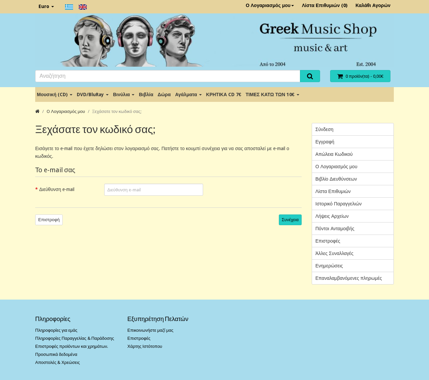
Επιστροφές (327, 241)
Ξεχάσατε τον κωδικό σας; (116, 111)
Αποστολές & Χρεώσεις (57, 362)
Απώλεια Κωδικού (334, 154)
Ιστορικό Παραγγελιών (338, 203)
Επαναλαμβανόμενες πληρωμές (348, 278)
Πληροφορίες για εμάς (56, 330)
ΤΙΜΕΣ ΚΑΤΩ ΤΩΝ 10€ (272, 94)
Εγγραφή (324, 141)
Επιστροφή (49, 219)
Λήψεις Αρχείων (332, 216)
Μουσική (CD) (54, 94)
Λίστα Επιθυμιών (333, 191)
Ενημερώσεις (329, 265)
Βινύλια (123, 94)
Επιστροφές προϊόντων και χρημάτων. (71, 346)
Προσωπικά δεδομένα (56, 354)
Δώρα (164, 94)
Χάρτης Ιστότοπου (144, 346)
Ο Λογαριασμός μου (270, 5)
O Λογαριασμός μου (66, 111)
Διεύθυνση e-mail (56, 189)
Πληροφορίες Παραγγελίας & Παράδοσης (74, 338)
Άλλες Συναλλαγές (334, 253)
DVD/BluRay (93, 94)
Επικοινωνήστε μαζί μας (150, 330)
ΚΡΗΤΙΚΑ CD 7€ (223, 94)
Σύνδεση (324, 129)
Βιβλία (146, 94)
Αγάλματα (188, 94)
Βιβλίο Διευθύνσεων (336, 179)
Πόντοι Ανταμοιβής (334, 228)
